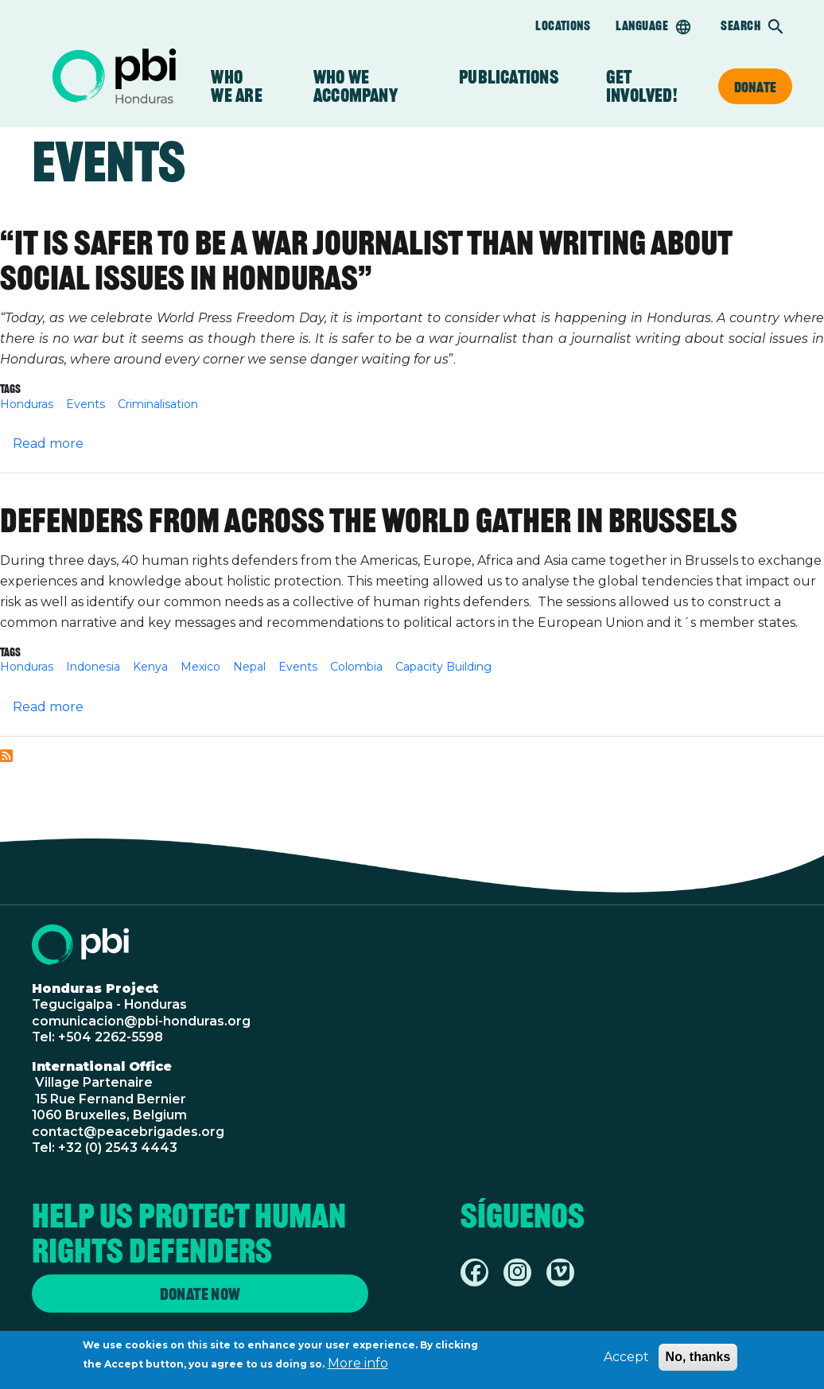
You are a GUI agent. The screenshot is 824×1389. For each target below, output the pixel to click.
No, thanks (698, 1360)
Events (85, 404)
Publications (509, 77)
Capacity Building (443, 666)
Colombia (356, 666)
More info (358, 1366)
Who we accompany (362, 86)
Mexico (200, 666)
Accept (626, 1360)
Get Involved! (641, 86)
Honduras (26, 404)
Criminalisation (158, 404)
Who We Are (238, 86)
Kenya (150, 666)
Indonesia (93, 666)
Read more (48, 443)
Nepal (249, 666)
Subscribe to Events (6, 755)
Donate (755, 86)
